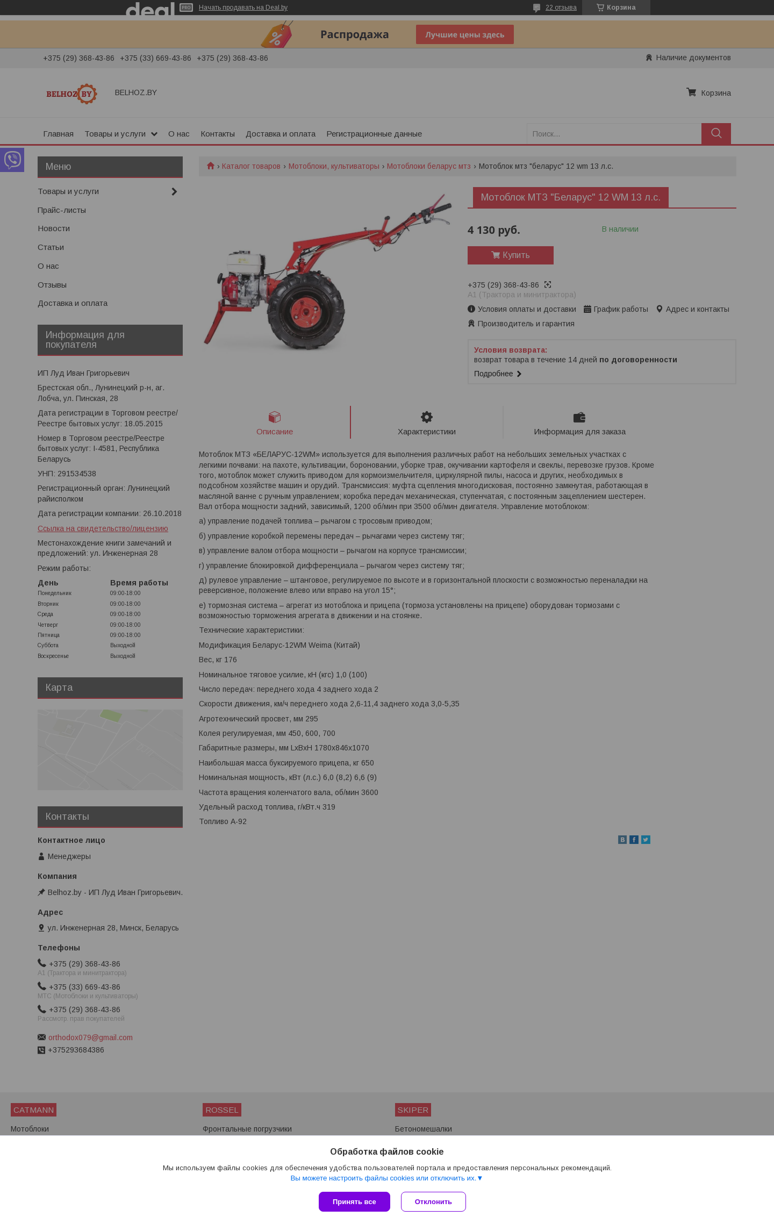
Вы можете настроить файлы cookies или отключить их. (383, 1178)
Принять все (354, 1202)
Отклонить (433, 1202)
